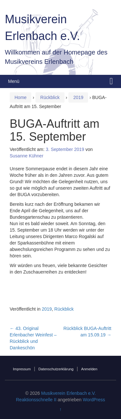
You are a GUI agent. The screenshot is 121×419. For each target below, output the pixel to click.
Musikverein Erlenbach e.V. (68, 393)
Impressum (22, 369)
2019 (78, 97)
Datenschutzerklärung (56, 369)
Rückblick (50, 97)
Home (20, 97)
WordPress (94, 399)
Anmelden (89, 369)
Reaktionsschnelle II (36, 399)
